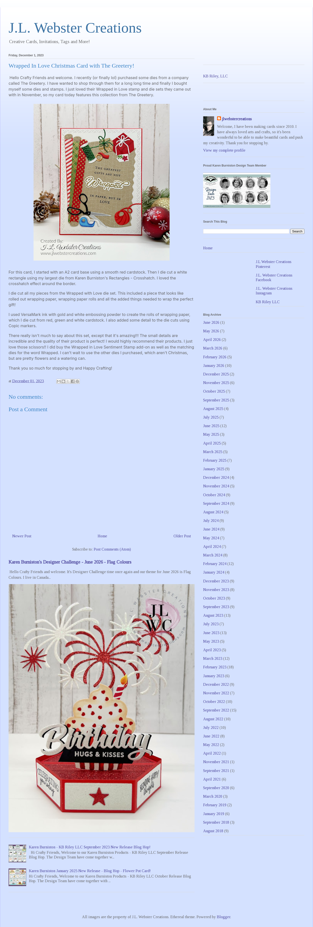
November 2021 (216, 762)
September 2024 (216, 503)
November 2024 (216, 486)
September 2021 (216, 771)
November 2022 (216, 693)
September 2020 (216, 788)
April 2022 (212, 753)
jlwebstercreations (237, 119)
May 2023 (211, 641)
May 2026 (211, 331)
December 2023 (216, 581)
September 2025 (216, 400)
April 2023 (212, 650)
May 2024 (211, 538)
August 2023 (213, 615)
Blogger (223, 917)
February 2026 (214, 357)
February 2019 (214, 805)
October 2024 (214, 495)
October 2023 (214, 598)
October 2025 (214, 391)
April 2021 (212, 779)
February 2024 (214, 564)
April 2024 (212, 546)
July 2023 (211, 624)
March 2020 (212, 796)
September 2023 (216, 607)
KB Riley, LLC (215, 76)
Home (102, 536)
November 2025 (216, 383)
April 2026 (212, 339)
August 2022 (213, 719)
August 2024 (213, 512)
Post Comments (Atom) (112, 549)
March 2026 (212, 348)
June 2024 (211, 529)
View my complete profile (224, 150)
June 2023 (211, 633)
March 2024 (212, 555)
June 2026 (211, 322)
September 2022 (216, 710)
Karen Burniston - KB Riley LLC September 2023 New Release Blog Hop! (90, 847)
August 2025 (213, 409)
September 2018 (216, 822)
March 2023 (212, 658)
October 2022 (214, 701)
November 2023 (216, 590)
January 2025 (213, 469)
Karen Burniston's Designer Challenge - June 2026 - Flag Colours (70, 562)
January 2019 (213, 814)
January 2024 (213, 572)
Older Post (182, 536)
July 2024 (211, 520)
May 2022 (211, 745)
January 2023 (213, 676)
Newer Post (21, 536)
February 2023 (214, 667)
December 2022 (216, 684)
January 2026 (213, 365)
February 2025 (214, 460)
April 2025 (212, 443)
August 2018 (213, 831)
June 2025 (211, 426)
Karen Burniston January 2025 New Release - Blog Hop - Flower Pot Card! (90, 871)
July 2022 (211, 727)
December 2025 (216, 374)
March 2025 (212, 452)
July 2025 (211, 417)
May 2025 (211, 434)
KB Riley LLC (268, 302)
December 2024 (216, 477)
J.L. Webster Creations (75, 28)
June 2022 (211, 736)
